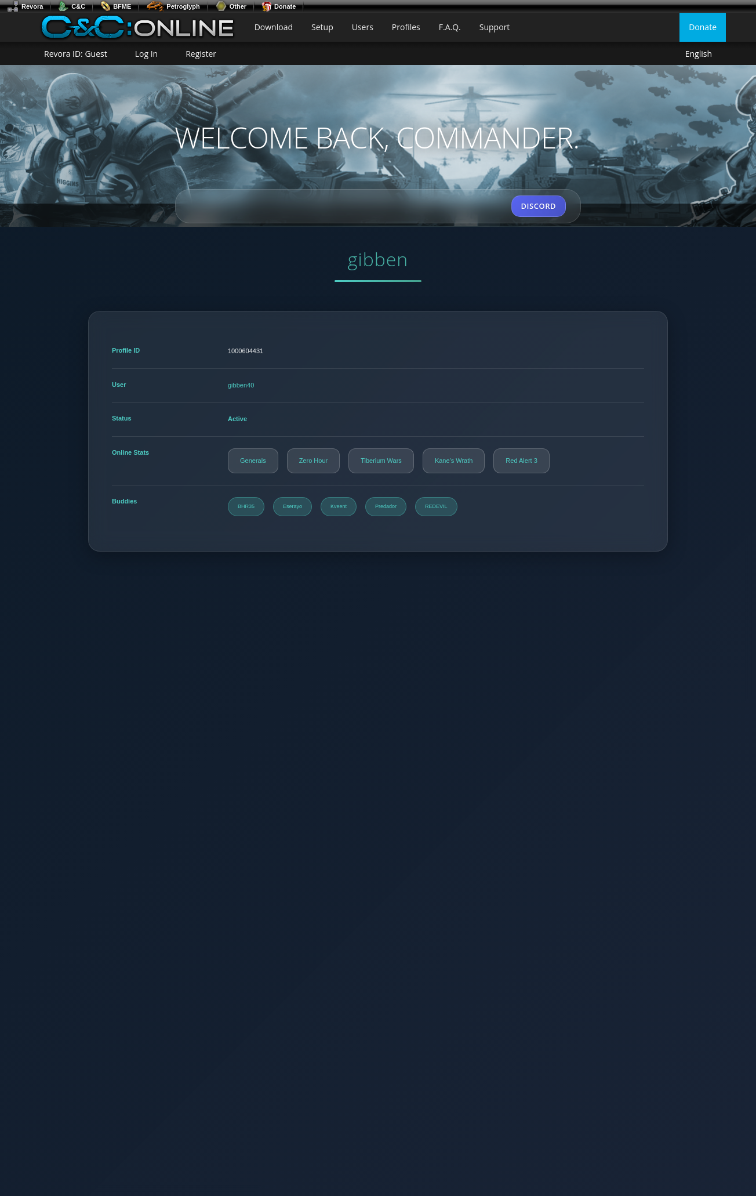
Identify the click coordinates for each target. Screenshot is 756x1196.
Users (362, 26)
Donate (278, 6)
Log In (146, 53)
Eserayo (292, 506)
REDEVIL (436, 506)
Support (494, 26)
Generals (253, 460)
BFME (115, 6)
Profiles (406, 26)
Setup (322, 26)
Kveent (338, 506)
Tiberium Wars (381, 460)
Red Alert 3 (521, 460)
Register (201, 53)
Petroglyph (172, 6)
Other (230, 6)
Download (274, 26)
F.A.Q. (450, 26)
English (698, 54)
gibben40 (241, 385)
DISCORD (538, 206)
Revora (25, 6)
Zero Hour (313, 460)
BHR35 (246, 506)
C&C (71, 6)
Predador (386, 506)
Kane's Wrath (453, 460)
